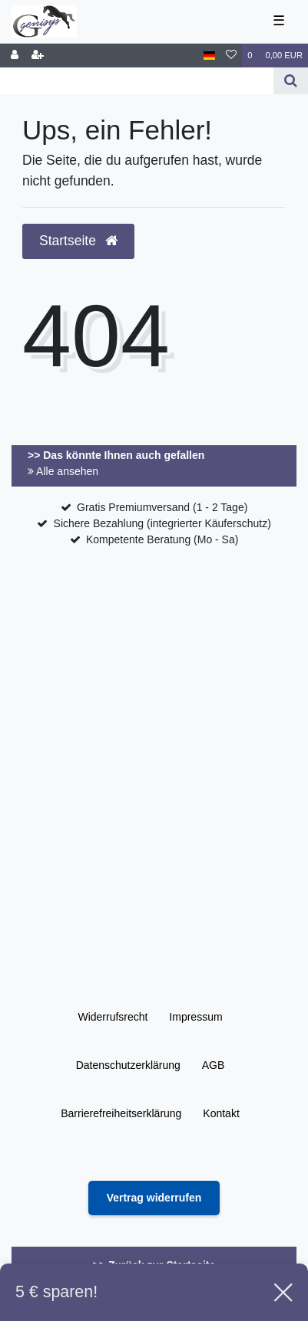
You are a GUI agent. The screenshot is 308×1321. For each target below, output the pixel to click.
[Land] (209, 55)
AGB (213, 1065)
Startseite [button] (78, 240)
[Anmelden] (14, 55)
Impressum (195, 1017)
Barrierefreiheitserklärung (121, 1113)
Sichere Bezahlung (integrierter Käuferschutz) (162, 523)
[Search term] (136, 80)
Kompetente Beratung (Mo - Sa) (162, 539)
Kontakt (221, 1113)
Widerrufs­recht (112, 1017)
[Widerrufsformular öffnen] (154, 1198)
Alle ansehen (63, 471)
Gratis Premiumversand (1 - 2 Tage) (162, 507)
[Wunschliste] (231, 55)
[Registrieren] (37, 55)
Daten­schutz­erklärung (128, 1065)
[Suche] (290, 80)
